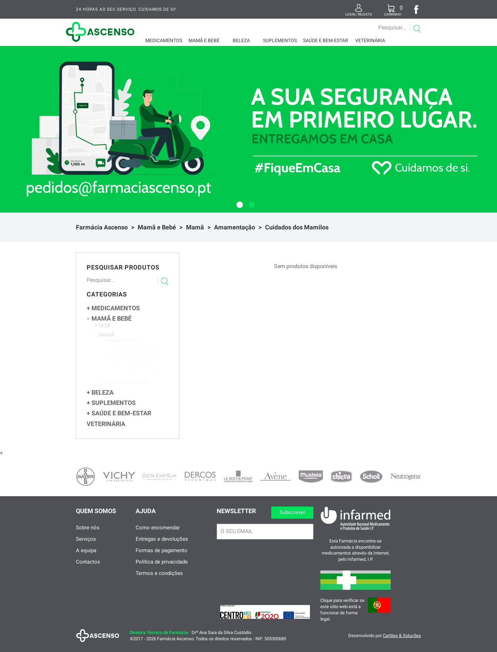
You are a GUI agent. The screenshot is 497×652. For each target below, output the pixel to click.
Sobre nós (87, 534)
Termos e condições (159, 579)
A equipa (86, 557)
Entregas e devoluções (162, 545)
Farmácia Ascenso (102, 227)
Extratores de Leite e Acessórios (136, 353)
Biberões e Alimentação (132, 360)
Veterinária (370, 40)
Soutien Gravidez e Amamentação (136, 381)
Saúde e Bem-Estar (325, 40)
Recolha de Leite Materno (134, 367)
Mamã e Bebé (204, 40)
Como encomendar (158, 534)
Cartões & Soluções (402, 641)
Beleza (241, 40)
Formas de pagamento (161, 557)
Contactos (88, 568)
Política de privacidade (162, 568)
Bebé (103, 328)
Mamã (195, 227)
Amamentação (234, 227)
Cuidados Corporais (124, 389)
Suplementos (280, 40)
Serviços (86, 545)
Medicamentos (163, 40)
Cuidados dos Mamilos (297, 227)
